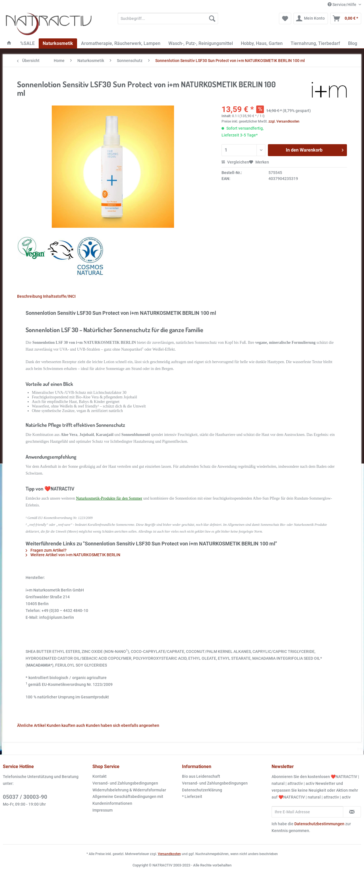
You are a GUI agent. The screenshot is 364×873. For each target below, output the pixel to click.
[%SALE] (27, 43)
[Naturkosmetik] (58, 43)
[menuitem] (168, 21)
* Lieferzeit (192, 796)
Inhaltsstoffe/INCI (59, 296)
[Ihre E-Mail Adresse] (307, 812)
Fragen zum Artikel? (46, 550)
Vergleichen (235, 162)
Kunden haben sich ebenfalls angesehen (122, 725)
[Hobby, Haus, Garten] (262, 43)
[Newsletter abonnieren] (352, 812)
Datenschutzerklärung (202, 790)
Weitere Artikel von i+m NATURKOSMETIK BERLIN (73, 555)
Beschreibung (29, 296)
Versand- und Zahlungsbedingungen (125, 783)
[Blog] (352, 43)
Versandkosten (169, 854)
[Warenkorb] (345, 18)
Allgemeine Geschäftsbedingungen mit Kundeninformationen (127, 800)
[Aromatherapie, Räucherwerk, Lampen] (120, 43)
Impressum (102, 810)
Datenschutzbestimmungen (319, 824)
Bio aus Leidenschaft (201, 776)
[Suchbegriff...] (168, 18)
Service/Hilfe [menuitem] (342, 4)
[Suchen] (212, 18)
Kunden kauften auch (66, 725)
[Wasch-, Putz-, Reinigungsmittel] (200, 43)
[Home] (9, 43)
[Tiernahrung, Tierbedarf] (315, 43)
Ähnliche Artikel (31, 725)
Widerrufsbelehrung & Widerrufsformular (129, 790)
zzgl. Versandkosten (283, 121)
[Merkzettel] (285, 18)
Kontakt (99, 776)
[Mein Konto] (310, 18)
